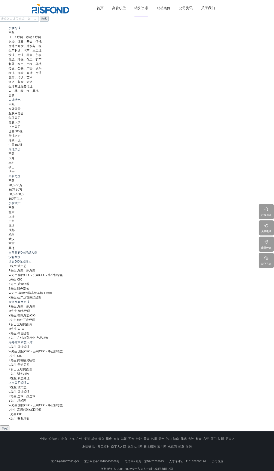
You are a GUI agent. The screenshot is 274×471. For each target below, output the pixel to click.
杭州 (12, 234)
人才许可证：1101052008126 (187, 461)
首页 (100, 8)
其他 (12, 248)
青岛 (101, 438)
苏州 (154, 438)
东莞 (206, 438)
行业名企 (15, 135)
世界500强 (15, 131)
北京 (12, 212)
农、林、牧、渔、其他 (24, 91)
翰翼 (181, 446)
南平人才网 (118, 446)
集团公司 (15, 118)
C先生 (13, 346)
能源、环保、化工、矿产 (25, 59)
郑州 (161, 438)
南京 (12, 243)
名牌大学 (15, 122)
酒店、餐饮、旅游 (21, 82)
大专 (12, 158)
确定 (5, 428)
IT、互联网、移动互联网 (25, 37)
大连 (191, 438)
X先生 (12, 284)
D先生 (13, 266)
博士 (12, 171)
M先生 (13, 311)
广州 (12, 221)
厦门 (214, 438)
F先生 (12, 373)
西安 (131, 438)
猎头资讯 (141, 8)
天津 (146, 438)
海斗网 (161, 446)
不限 (12, 32)
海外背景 (15, 109)
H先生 (13, 378)
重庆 (109, 438)
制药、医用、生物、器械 (25, 64)
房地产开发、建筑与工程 (25, 46)
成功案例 (163, 8)
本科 (12, 162)
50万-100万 (16, 194)
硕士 (12, 167)
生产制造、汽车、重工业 (25, 50)
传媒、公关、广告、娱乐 (25, 68)
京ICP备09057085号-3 (65, 461)
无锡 (184, 438)
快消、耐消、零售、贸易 (25, 55)
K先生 (12, 418)
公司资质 (217, 461)
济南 (176, 438)
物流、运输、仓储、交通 (25, 73)
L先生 (12, 279)
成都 (12, 230)
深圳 (12, 225)
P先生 (12, 270)
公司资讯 (186, 8)
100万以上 (15, 198)
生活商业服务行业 (21, 86)
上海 (12, 216)
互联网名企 (16, 113)
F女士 (12, 324)
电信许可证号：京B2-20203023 (144, 461)
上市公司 (15, 126)
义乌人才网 (134, 446)
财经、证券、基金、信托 (25, 41)
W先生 (13, 275)
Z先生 (12, 288)
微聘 (189, 446)
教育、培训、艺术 (21, 77)
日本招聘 (150, 446)
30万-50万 (15, 189)
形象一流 (15, 140)
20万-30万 (15, 185)
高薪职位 (119, 8)
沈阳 (221, 438)
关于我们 (208, 8)
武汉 (12, 239)
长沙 (139, 438)
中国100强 (15, 144)
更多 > (230, 438)
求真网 (172, 446)
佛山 (169, 438)
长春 (199, 438)
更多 (12, 95)
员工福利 (104, 446)
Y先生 (12, 315)
